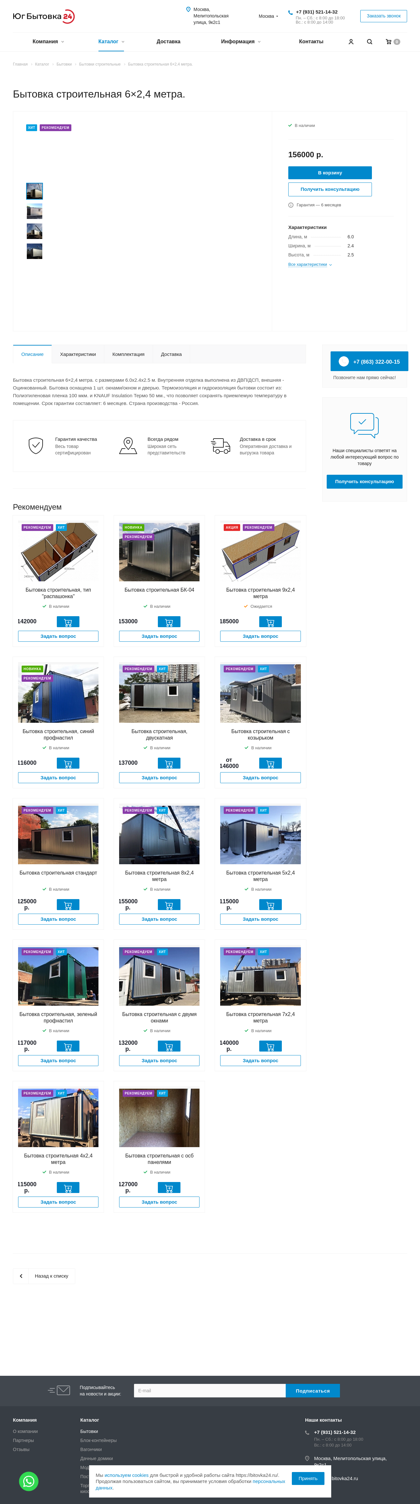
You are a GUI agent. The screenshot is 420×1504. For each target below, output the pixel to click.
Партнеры (23, 1440)
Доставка (168, 41)
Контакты (311, 41)
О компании (25, 1431)
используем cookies (127, 1475)
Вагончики (91, 1449)
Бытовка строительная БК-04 (159, 590)
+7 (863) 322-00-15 (369, 361)
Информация (240, 42)
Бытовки (89, 1431)
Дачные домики (96, 1458)
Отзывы (21, 1449)
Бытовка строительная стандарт (58, 873)
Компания (48, 42)
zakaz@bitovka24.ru (336, 1478)
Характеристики (78, 354)
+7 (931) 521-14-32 (317, 12)
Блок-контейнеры (98, 1440)
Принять (308, 1478)
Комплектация (128, 354)
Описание (32, 354)
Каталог (111, 42)
